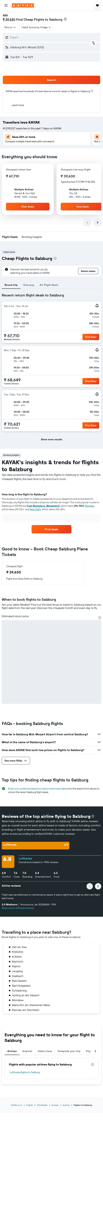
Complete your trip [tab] (69, 1051)
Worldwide (42, 1105)
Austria (66, 1105)
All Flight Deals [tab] (49, 284)
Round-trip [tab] (11, 284)
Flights (29, 1105)
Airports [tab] (27, 1051)
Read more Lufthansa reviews (18, 908)
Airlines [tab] (12, 1051)
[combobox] (10, 27)
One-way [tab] (28, 284)
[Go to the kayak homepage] (23, 5)
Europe (55, 1105)
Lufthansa (25, 858)
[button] (6, 5)
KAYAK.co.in (16, 1105)
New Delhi (35, 509)
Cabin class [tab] (45, 1051)
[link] (51, 529)
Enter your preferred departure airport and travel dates (37, 788)
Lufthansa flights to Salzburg (25, 1072)
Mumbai (89, 505)
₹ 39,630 (9, 19)
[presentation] (65, 19)
